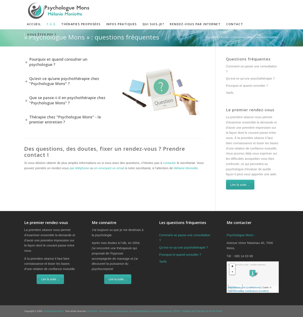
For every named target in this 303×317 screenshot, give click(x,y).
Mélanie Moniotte (186, 168)
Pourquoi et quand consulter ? (247, 85)
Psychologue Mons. (54, 311)
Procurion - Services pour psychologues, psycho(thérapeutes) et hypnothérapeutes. (130, 311)
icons (257, 287)
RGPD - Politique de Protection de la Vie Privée (197, 311)
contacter (169, 163)
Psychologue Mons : (241, 235)
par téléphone (79, 168)
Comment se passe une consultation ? (251, 68)
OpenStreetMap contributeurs (243, 291)
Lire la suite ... (240, 184)
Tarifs (230, 92)
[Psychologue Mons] (57, 10)
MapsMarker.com (237, 287)
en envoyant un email (109, 168)
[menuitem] (34, 24)
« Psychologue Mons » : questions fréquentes (91, 37)
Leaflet (250, 287)
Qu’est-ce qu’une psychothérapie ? (250, 78)
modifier (264, 291)
